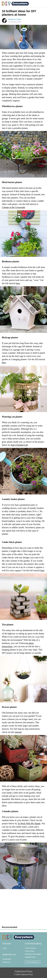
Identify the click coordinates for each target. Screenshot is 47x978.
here (18, 283)
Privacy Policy (29, 951)
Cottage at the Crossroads (13, 207)
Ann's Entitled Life (19, 445)
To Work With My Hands (29, 823)
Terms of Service (30, 948)
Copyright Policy (30, 957)
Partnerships (7, 959)
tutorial (18, 732)
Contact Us (6, 962)
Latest (5, 948)
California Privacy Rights (33, 954)
